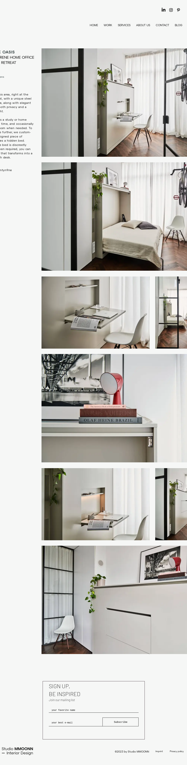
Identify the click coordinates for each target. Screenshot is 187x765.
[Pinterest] (178, 10)
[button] (124, 25)
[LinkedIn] (163, 10)
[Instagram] (171, 10)
